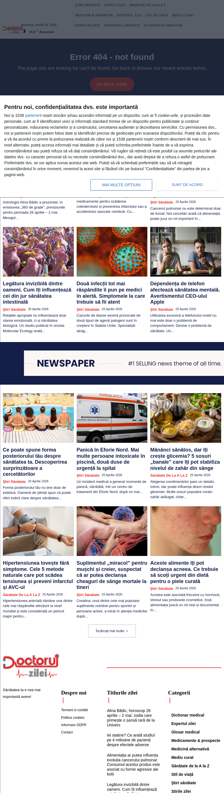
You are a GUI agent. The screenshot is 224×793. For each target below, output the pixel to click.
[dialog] (112, 147)
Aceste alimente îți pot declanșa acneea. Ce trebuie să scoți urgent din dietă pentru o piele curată (182, 538)
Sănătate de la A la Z (166, 447)
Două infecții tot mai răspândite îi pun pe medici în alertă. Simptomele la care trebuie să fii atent (112, 277)
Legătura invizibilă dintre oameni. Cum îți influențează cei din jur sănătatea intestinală (34, 277)
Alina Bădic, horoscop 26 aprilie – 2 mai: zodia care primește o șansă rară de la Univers (132, 673)
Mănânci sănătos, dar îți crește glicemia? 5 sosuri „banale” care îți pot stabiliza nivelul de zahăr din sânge (183, 434)
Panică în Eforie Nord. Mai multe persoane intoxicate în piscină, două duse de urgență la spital (111, 432)
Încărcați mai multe (112, 590)
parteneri (33, 115)
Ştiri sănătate (13, 287)
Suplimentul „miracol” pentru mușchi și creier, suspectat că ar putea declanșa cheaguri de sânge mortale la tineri (112, 540)
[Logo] (31, 625)
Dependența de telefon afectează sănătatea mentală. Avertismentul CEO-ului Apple (181, 277)
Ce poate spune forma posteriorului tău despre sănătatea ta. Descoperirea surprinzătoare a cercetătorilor (36, 434)
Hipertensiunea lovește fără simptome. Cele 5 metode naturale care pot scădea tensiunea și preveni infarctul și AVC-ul (37, 540)
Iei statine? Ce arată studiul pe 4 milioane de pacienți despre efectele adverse (133, 692)
